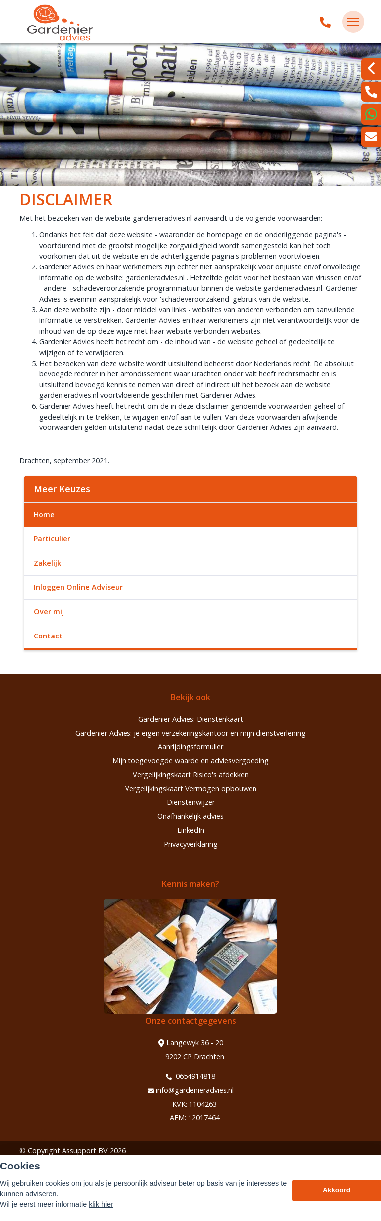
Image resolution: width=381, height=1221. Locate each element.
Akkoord (336, 1190)
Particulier (52, 538)
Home (44, 514)
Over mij (49, 611)
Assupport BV (85, 1150)
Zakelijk (47, 563)
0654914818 (190, 1076)
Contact (48, 635)
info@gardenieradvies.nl (191, 1090)
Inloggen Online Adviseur (78, 587)
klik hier (101, 1204)
